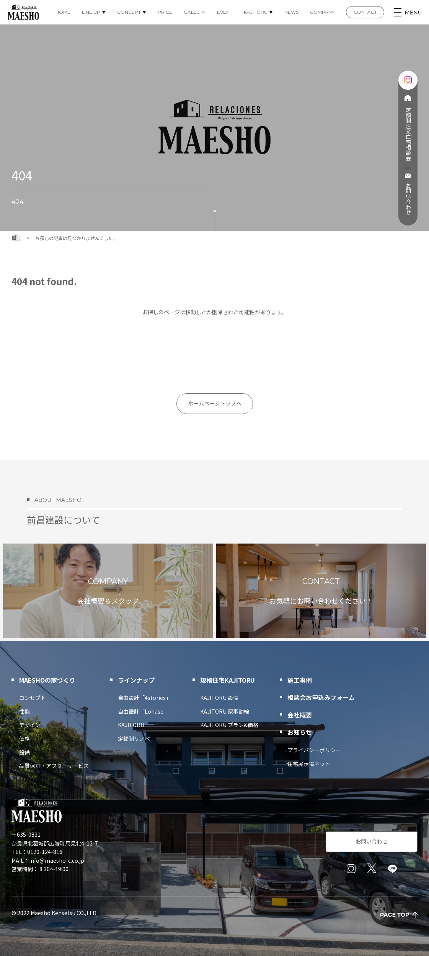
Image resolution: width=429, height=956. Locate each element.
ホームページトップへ (214, 403)
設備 (24, 752)
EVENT (224, 12)
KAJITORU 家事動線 (224, 711)
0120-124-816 (44, 851)
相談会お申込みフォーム (321, 697)
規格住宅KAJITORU (227, 680)
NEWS (291, 12)
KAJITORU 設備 (219, 697)
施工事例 (299, 680)
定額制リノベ (134, 738)
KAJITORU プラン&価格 (229, 725)
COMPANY (322, 12)
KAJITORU (256, 12)
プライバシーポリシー (314, 750)
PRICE (165, 12)
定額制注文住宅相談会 (408, 134)
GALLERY (195, 12)
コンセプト (32, 697)
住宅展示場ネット (308, 764)
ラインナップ (136, 680)
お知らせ (299, 732)
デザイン (30, 725)
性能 (24, 711)
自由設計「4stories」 (144, 697)
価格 (24, 738)
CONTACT (365, 12)
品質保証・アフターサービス (54, 765)
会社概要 (299, 714)
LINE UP (91, 12)
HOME (62, 12)
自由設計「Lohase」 (143, 711)
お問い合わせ (408, 199)
